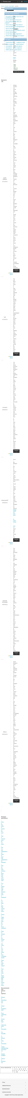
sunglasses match (21, 42)
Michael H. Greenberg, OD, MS (3, 1000)
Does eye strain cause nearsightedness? (15, 26)
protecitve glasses (18, 46)
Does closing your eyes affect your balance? (13, 22)
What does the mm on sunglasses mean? (15, 30)
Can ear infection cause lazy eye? (13, 19)
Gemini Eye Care (2, 1020)
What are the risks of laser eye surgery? (15, 35)
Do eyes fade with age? (11, 32)
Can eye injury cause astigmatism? (14, 33)
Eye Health (11, 6)
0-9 (17, 1072)
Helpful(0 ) (16, 354)
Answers (6, 6)
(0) (22, 1)
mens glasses (9, 46)
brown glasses (18, 49)
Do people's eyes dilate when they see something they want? (14, 17)
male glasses (9, 48)
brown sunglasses (18, 48)
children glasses (9, 49)
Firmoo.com (7, 1)
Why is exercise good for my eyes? (3, 840)
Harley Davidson (20, 44)
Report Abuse (11, 273)
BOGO (25, 1)
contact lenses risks (10, 42)
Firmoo (2, 6)
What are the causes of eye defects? (14, 24)
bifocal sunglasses (10, 44)
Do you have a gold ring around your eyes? (2, 906)
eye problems (15, 68)
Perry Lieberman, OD (3, 1015)
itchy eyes (15, 65)
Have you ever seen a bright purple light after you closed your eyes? (2, 977)
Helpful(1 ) (16, 270)
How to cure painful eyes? (12, 28)
